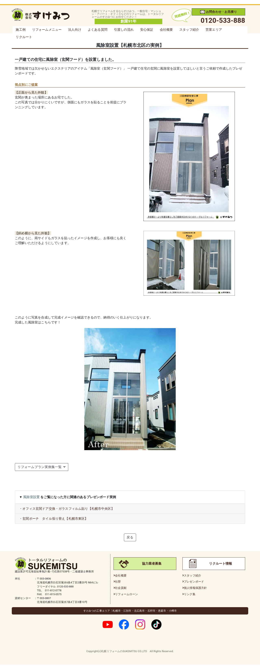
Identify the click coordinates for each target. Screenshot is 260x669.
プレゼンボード (194, 581)
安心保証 (146, 30)
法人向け (74, 30)
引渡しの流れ (124, 30)
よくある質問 (97, 30)
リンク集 (189, 594)
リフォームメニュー (47, 30)
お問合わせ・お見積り (218, 12)
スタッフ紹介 (189, 30)
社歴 (118, 581)
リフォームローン (126, 594)
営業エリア (214, 30)
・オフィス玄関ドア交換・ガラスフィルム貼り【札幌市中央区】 (66, 509)
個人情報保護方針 (195, 588)
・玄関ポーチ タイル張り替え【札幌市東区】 (53, 519)
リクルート (24, 37)
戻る (130, 537)
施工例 (20, 30)
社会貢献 (121, 588)
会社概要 (166, 30)
